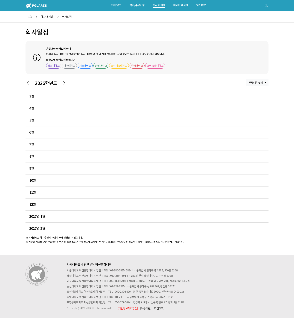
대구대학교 (69, 65)
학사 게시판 (159, 5)
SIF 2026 (201, 5)
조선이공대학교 (119, 65)
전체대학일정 (256, 83)
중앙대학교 (137, 65)
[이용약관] (145, 308)
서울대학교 (85, 65)
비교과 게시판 (180, 5)
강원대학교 (54, 65)
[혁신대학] (159, 308)
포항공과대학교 (155, 65)
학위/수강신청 (137, 5)
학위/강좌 (116, 5)
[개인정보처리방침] (128, 308)
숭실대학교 (101, 65)
